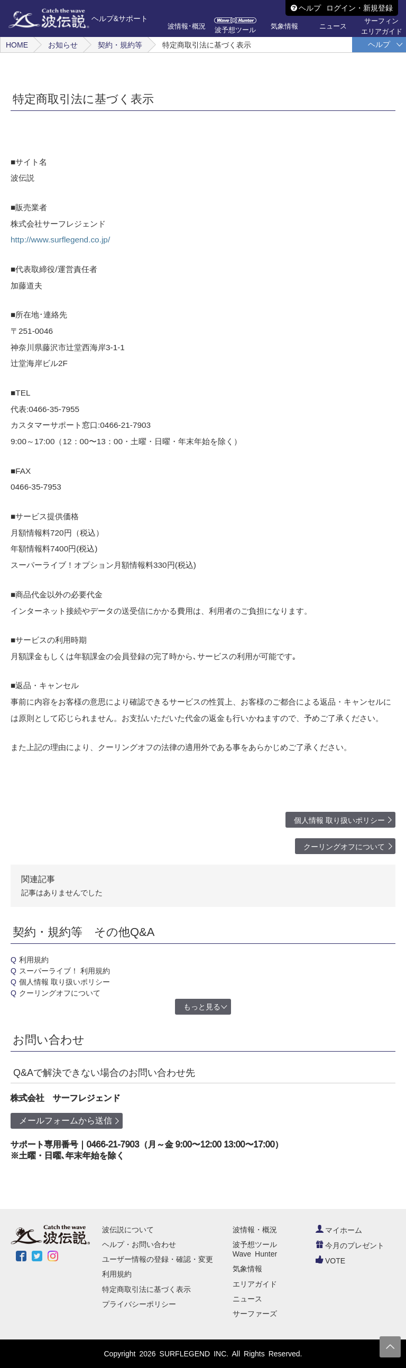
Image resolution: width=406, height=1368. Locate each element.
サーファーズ (255, 1313)
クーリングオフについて (344, 846)
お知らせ (63, 45)
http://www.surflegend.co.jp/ (60, 239)
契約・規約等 (120, 45)
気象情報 (247, 1268)
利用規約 (34, 959)
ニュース (247, 1299)
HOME (17, 45)
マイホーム (339, 1230)
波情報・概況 (255, 1229)
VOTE (330, 1261)
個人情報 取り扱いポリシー (339, 820)
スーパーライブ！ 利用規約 (64, 971)
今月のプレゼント (350, 1245)
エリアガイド (255, 1284)
